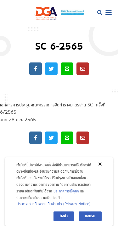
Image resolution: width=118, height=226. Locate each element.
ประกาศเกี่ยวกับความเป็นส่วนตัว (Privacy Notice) (54, 207)
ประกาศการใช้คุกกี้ (66, 194)
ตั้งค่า (64, 219)
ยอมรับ (90, 219)
